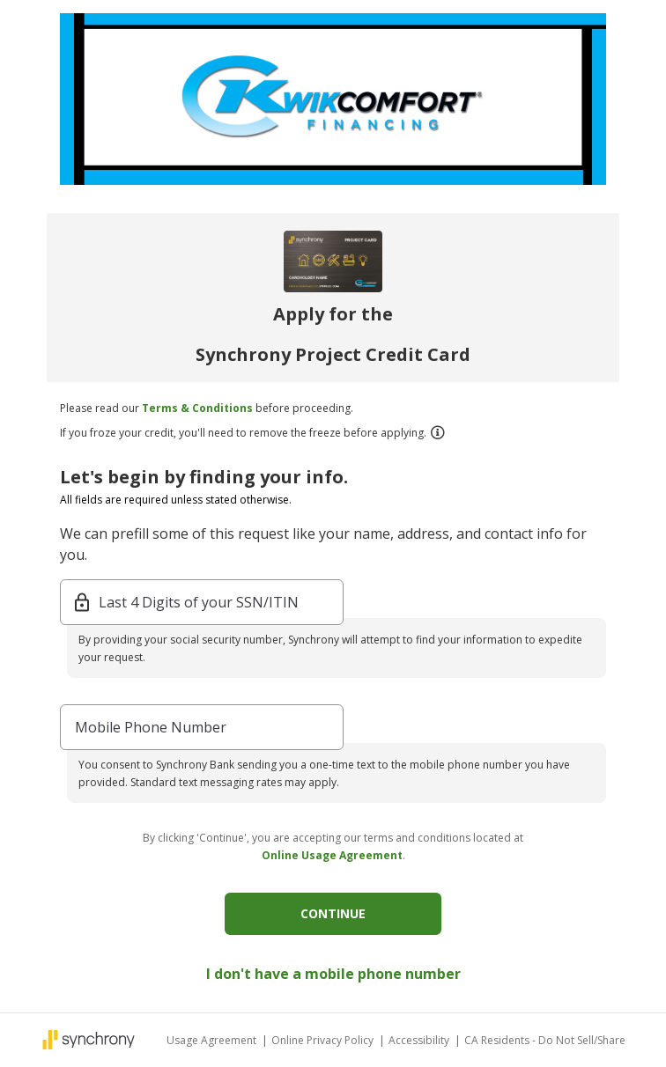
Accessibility (420, 1040)
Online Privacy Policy (323, 1040)
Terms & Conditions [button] (197, 408)
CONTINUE (333, 913)
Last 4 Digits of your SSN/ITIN (199, 602)
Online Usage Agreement (332, 855)
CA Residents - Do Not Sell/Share (544, 1040)
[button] (437, 432)
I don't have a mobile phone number (333, 973)
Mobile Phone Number (150, 727)
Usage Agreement (212, 1040)
